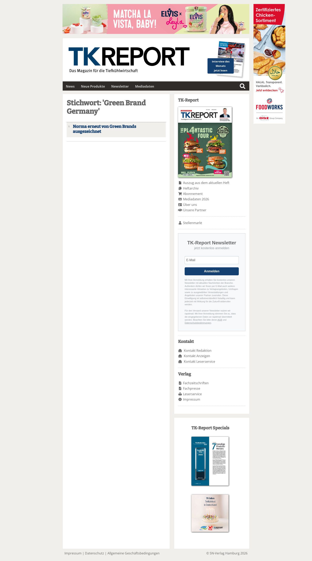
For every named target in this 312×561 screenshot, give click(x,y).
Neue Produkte (93, 86)
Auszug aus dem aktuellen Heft (206, 183)
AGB (219, 320)
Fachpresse (191, 388)
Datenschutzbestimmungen (198, 323)
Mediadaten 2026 (196, 199)
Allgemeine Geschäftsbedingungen (133, 553)
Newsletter (120, 86)
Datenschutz (94, 553)
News (70, 86)
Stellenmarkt (192, 223)
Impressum (191, 399)
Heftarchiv (191, 188)
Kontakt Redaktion (198, 350)
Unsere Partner (194, 210)
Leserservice (192, 394)
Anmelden (211, 271)
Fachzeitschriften (196, 383)
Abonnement (193, 194)
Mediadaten (144, 86)
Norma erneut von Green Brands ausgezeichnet (104, 129)
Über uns (190, 204)
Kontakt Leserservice (199, 361)
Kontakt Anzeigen (197, 356)
